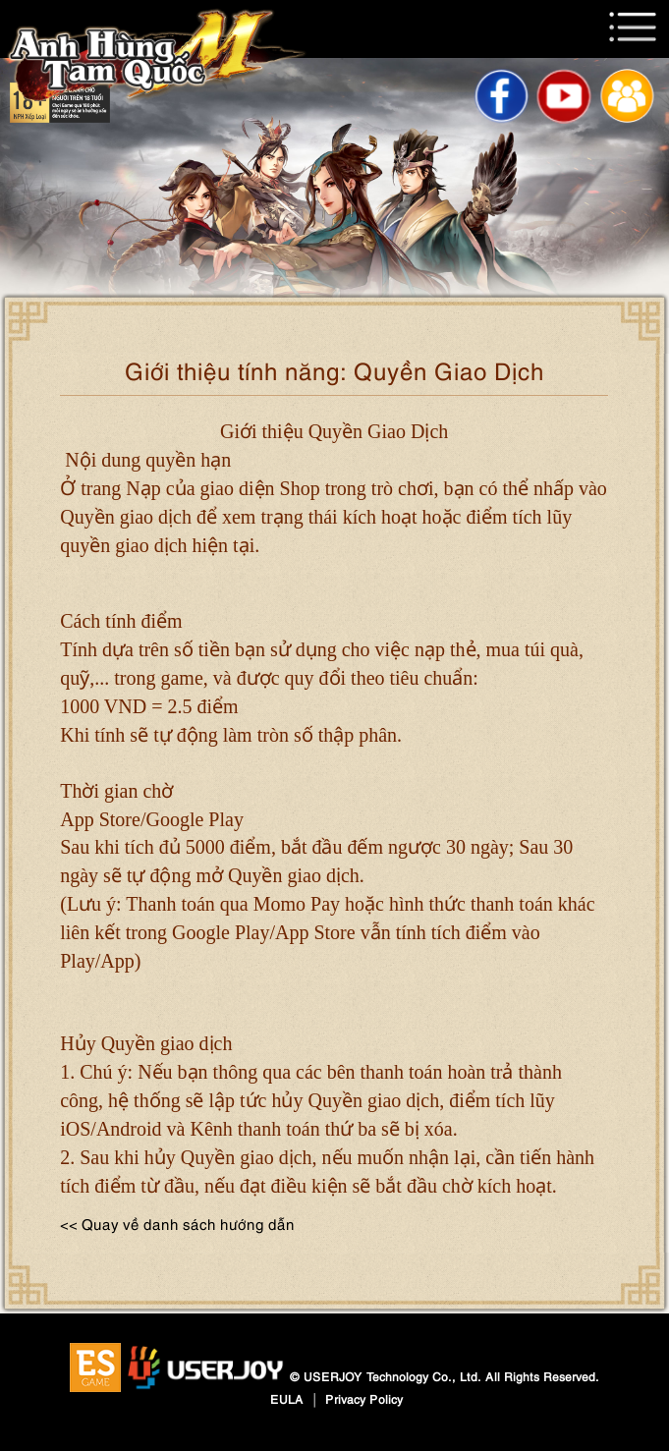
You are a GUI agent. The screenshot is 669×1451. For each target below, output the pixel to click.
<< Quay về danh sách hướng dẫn (177, 1223)
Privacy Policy (364, 1398)
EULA (287, 1398)
